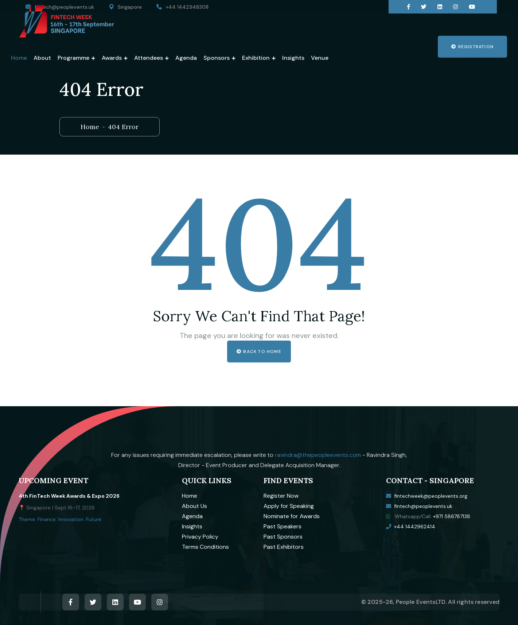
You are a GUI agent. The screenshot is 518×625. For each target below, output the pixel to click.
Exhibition (256, 58)
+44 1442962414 (414, 526)
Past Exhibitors (284, 547)
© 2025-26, (378, 602)
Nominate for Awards (292, 516)
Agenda (186, 58)
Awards (112, 58)
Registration (472, 47)
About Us (194, 506)
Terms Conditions (205, 547)
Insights (293, 58)
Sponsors (216, 58)
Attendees (148, 58)
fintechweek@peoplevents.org (430, 496)
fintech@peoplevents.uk (423, 506)
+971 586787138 (451, 516)
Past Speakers (282, 526)
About (42, 58)
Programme (73, 58)
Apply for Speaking (289, 506)
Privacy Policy (200, 536)
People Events (416, 602)
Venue (319, 58)
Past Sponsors (283, 536)
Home (19, 58)
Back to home (259, 351)
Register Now (281, 496)
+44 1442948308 (187, 7)
